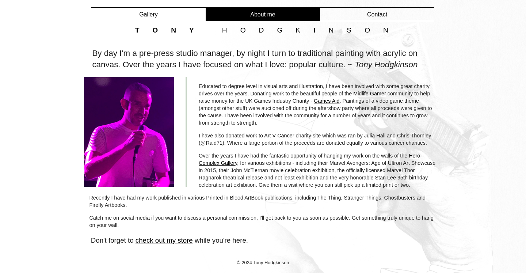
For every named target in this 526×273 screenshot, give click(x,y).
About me (262, 14)
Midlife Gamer (369, 93)
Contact (377, 14)
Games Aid (326, 101)
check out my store (164, 240)
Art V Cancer (279, 136)
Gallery (148, 14)
